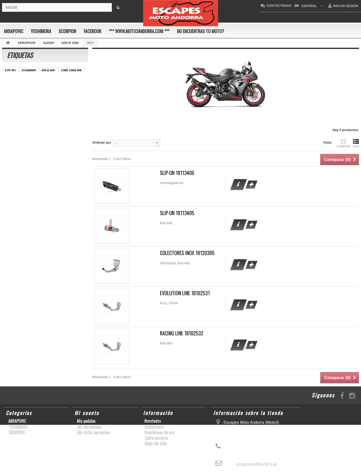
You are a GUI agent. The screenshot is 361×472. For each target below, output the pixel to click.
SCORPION (67, 31)
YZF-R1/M (45, 115)
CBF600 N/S (14, 85)
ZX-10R (55, 108)
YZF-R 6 (43, 100)
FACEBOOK (92, 31)
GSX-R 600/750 (66, 78)
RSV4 (52, 123)
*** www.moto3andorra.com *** (139, 31)
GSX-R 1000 (75, 108)
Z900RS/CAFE (55, 131)
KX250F (61, 100)
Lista (356, 143)
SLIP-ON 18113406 (177, 173)
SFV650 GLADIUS (18, 115)
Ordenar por (101, 142)
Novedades (152, 421)
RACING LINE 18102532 (181, 333)
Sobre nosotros (156, 438)
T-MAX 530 (13, 131)
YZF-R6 (32, 131)
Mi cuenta (86, 413)
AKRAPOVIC (13, 31)
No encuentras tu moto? (200, 31)
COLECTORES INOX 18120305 (187, 253)
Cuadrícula (343, 143)
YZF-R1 (10, 70)
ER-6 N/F (48, 70)
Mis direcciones (89, 427)
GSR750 (43, 78)
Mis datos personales (93, 432)
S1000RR (29, 70)
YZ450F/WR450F (17, 93)
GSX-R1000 (35, 108)
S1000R (36, 123)
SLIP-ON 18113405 (177, 213)
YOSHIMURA (41, 31)
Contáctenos (153, 427)
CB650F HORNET (18, 100)
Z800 (47, 85)
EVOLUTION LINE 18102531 (185, 293)
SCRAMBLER (72, 123)
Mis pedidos (86, 421)
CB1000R (64, 85)
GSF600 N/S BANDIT (51, 93)
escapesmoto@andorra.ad (256, 464)
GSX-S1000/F (15, 123)
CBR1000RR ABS (18, 78)
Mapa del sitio (155, 443)
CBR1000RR (67, 115)
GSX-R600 (12, 108)
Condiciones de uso (159, 432)
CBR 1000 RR (71, 70)
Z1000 (33, 85)
